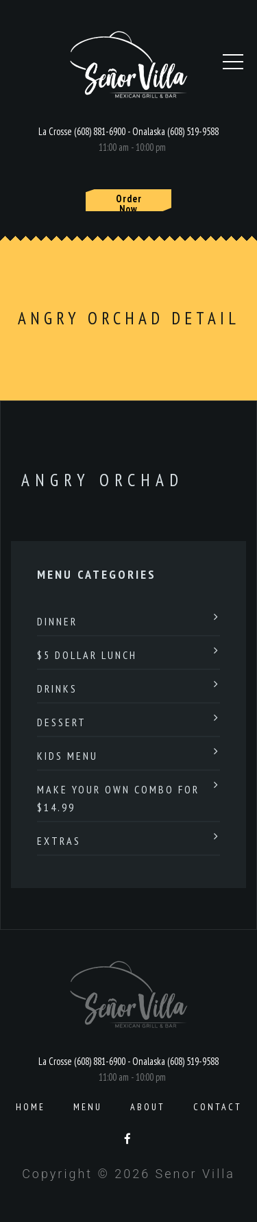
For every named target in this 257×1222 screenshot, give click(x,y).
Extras (59, 841)
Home (30, 1107)
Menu (87, 1107)
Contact (217, 1107)
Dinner (57, 621)
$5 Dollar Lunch (87, 655)
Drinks (57, 688)
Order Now (129, 201)
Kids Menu (67, 756)
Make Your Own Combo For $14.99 (118, 798)
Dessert (61, 722)
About (147, 1107)
